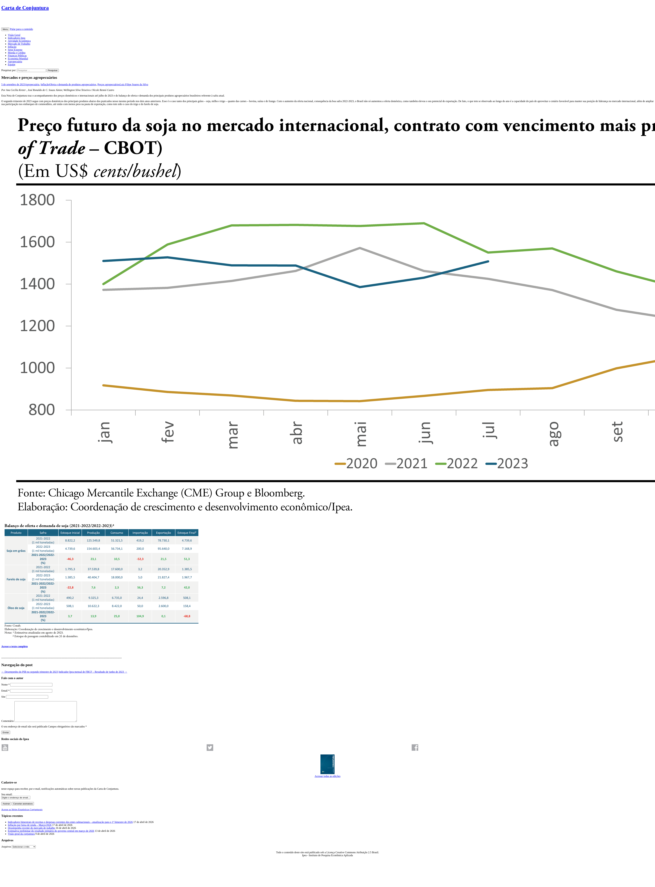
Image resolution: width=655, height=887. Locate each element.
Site (3, 696)
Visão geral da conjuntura (21, 837)
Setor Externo (15, 49)
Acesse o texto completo (14, 646)
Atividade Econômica (19, 40)
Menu (5, 29)
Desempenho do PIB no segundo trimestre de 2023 (29, 671)
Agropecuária (15, 61)
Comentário (7, 724)
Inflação (12, 46)
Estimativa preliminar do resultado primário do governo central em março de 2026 (51, 834)
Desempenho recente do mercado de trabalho (31, 831)
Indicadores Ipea (16, 38)
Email (5, 690)
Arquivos (6, 850)
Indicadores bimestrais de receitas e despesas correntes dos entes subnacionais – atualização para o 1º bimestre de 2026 (70, 826)
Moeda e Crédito (17, 52)
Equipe (11, 64)
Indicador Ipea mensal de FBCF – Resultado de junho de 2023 (93, 671)
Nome (5, 684)
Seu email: (6, 798)
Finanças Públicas (17, 55)
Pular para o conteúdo (21, 29)
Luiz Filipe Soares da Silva (134, 84)
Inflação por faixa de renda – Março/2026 (30, 829)
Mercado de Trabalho (19, 43)
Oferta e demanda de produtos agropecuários (72, 84)
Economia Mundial (18, 58)
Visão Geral (14, 35)
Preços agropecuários (108, 84)
